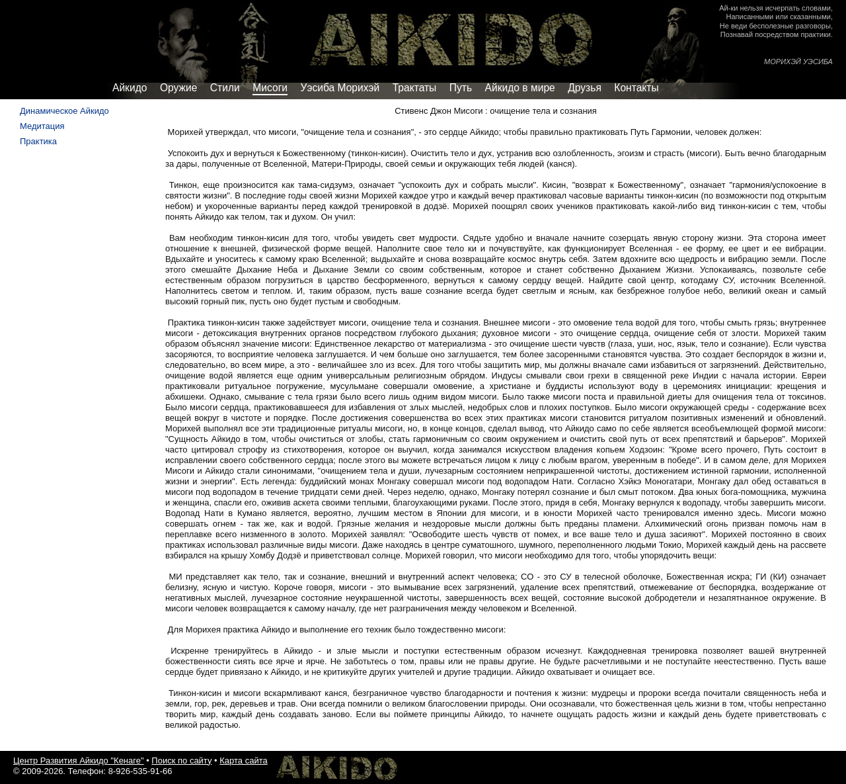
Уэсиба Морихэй (340, 87)
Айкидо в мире (520, 87)
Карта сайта (243, 760)
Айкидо (129, 87)
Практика (38, 141)
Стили (225, 87)
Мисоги (270, 87)
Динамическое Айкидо (64, 111)
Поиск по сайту (181, 760)
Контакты (636, 87)
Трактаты (415, 87)
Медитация (42, 126)
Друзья (584, 87)
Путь (460, 87)
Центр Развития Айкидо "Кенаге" (78, 760)
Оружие (178, 87)
